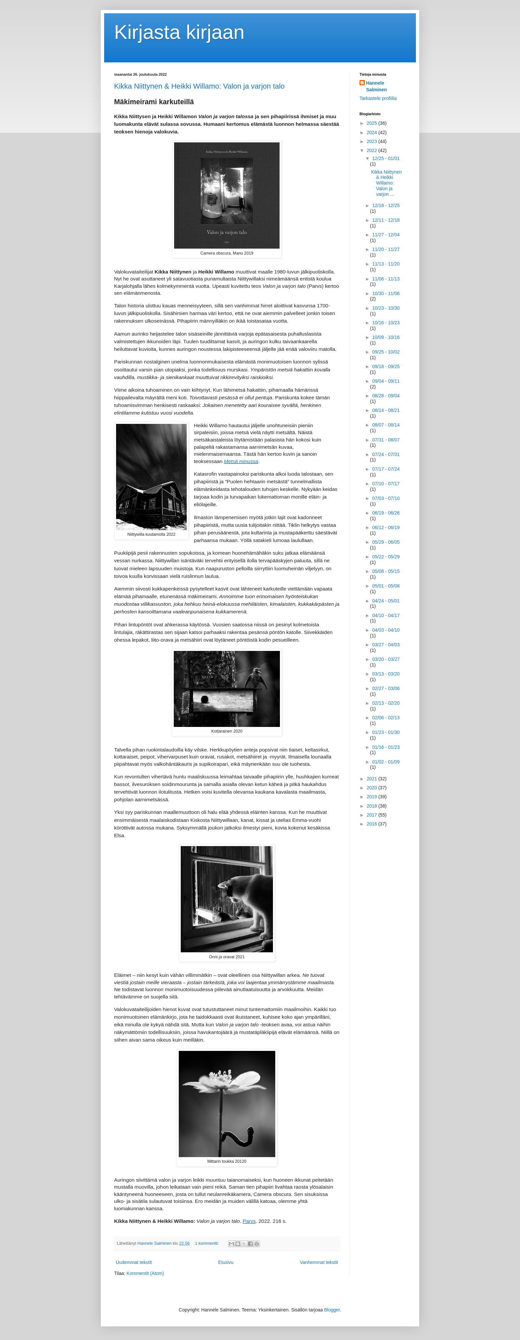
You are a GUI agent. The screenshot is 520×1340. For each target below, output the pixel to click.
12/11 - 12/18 (386, 220)
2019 (372, 796)
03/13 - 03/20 (386, 673)
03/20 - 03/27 (386, 659)
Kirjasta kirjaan (179, 32)
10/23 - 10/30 (386, 308)
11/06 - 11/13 (386, 278)
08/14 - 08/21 (386, 410)
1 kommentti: (207, 1243)
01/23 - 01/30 (386, 732)
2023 (372, 141)
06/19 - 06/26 (386, 512)
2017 (372, 815)
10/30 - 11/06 (386, 293)
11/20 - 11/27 (386, 249)
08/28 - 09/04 (386, 395)
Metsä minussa (241, 461)
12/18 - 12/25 (386, 205)
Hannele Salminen (376, 86)
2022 (372, 150)
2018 (372, 806)
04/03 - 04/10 (386, 630)
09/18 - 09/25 (386, 366)
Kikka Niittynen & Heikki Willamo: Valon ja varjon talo (199, 86)
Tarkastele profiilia (378, 98)
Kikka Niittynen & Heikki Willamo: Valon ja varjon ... (386, 183)
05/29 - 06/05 (386, 542)
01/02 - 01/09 (386, 761)
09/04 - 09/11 (386, 381)
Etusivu (225, 1262)
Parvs (249, 1221)
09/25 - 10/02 (386, 352)
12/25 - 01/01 (386, 158)
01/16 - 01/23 (386, 747)
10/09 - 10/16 (386, 337)
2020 (372, 787)
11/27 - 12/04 (386, 234)
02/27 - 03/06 (386, 688)
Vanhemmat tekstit (319, 1262)
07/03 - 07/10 (386, 498)
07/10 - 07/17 (386, 483)
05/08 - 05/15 (386, 571)
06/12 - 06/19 (386, 527)
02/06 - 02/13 (386, 717)
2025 (372, 123)
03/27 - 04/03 (386, 644)
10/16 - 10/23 (386, 322)
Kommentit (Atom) (145, 1273)
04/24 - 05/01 (386, 600)
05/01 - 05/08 (386, 586)
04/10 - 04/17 (386, 615)
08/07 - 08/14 (386, 425)
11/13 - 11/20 (386, 264)
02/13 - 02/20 (386, 703)
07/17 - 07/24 (386, 469)
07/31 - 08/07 (386, 439)
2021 (372, 778)
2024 (372, 132)
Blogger (332, 1309)
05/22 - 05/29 (386, 556)
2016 (372, 824)
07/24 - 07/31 (386, 454)
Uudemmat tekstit (134, 1262)
